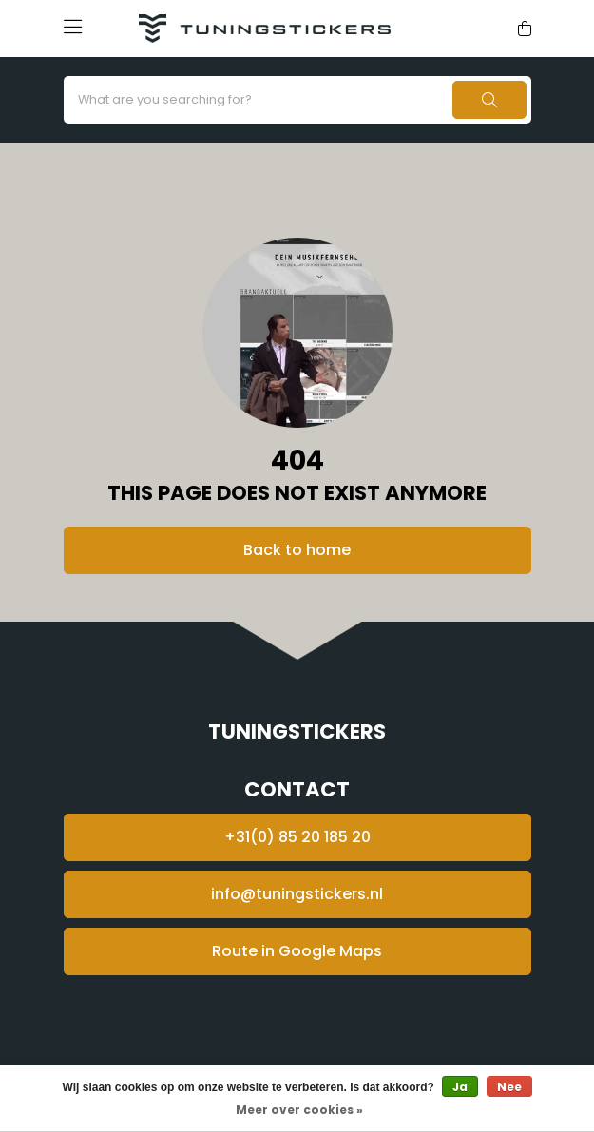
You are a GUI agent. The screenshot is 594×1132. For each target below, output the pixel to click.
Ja (460, 1087)
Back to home (297, 550)
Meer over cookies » (299, 1110)
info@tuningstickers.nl (297, 894)
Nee (509, 1087)
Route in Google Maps (297, 951)
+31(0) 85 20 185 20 (297, 837)
